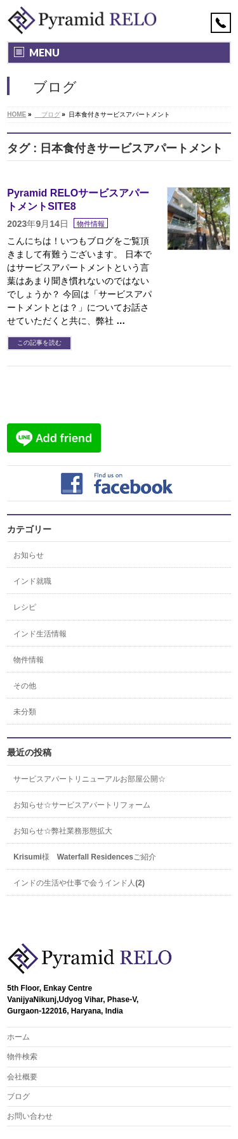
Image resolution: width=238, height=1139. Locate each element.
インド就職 (32, 581)
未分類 (24, 711)
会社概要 (22, 1076)
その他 (24, 685)
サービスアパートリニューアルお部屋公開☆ (89, 779)
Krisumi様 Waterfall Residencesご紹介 (84, 857)
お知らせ (28, 555)
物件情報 (91, 224)
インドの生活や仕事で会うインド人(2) (79, 882)
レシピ (24, 607)
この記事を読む (39, 342)
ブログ (18, 1096)
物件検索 (22, 1056)
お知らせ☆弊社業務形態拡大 (62, 831)
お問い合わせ (30, 1116)
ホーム (18, 1037)
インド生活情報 (40, 633)
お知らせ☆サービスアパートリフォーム (81, 805)
